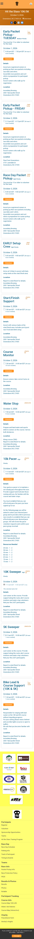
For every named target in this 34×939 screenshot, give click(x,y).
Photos (3, 888)
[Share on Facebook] (11, 22)
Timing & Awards (7, 858)
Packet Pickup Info (8, 869)
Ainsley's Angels (7, 921)
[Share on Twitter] (15, 22)
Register (4, 825)
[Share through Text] (22, 22)
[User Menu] (31, 4)
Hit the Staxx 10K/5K (17, 11)
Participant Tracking (10, 896)
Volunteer (8, 59)
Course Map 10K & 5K (9, 903)
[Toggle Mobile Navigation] (2, 3)
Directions (27, 19)
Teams (3, 836)
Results (4, 884)
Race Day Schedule (8, 847)
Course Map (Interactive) (10, 910)
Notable (4, 891)
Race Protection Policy (9, 873)
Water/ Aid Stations (8, 907)
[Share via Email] (18, 22)
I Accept (17, 936)
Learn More (20, 932)
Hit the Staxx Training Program (12, 839)
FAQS (3, 877)
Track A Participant (8, 854)
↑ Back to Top (29, 32)
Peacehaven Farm (7, 918)
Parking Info (5, 851)
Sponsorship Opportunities (10, 832)
